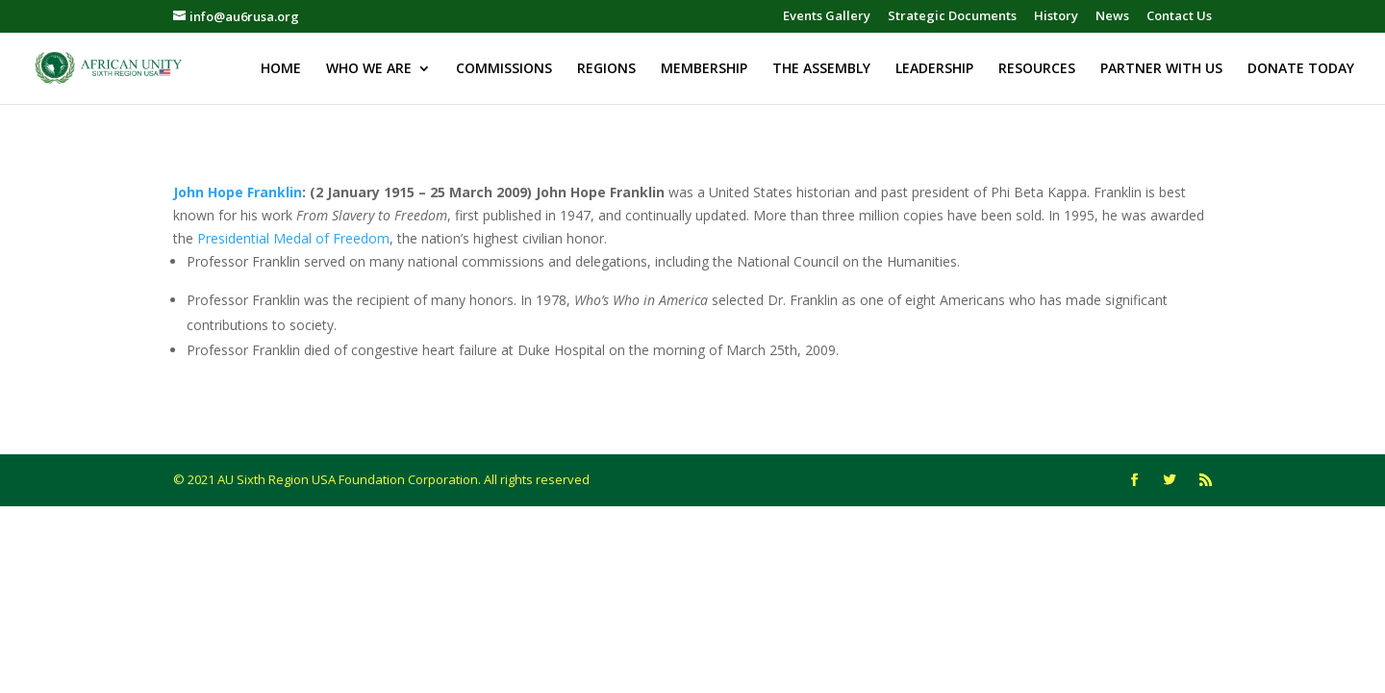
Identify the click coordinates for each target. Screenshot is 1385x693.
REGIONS (606, 69)
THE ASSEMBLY (821, 69)
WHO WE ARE (369, 69)
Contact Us (1179, 17)
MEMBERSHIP (704, 69)
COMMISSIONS (504, 69)
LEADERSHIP (934, 69)
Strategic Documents (952, 17)
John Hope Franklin (237, 192)
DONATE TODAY (1300, 69)
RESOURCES (1036, 69)
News (1112, 17)
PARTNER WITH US (1161, 69)
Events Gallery (826, 17)
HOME (281, 69)
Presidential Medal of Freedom (293, 238)
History (1056, 17)
